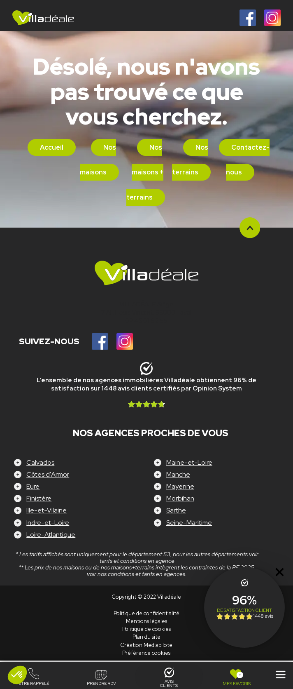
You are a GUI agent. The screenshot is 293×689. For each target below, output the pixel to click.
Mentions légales (146, 621)
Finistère (38, 498)
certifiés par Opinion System (197, 388)
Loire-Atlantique (50, 534)
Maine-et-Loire (189, 462)
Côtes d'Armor (47, 474)
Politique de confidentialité (146, 613)
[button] (17, 675)
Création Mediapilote (146, 645)
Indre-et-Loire (47, 522)
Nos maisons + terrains (145, 172)
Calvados (40, 462)
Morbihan (180, 498)
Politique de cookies (146, 629)
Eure (33, 486)
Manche (178, 474)
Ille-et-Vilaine (46, 510)
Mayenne (180, 486)
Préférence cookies (146, 652)
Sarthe (176, 510)
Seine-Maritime (189, 522)
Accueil (51, 147)
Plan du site (146, 636)
